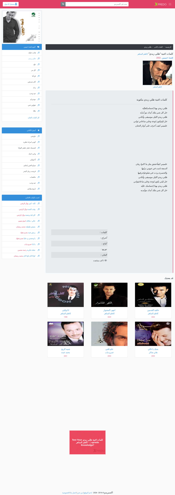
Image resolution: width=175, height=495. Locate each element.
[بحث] (63, 4)
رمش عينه (33, 233)
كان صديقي (33, 82)
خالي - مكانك (32, 221)
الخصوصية (66, 493)
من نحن (80, 493)
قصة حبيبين (167, 57)
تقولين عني (33, 105)
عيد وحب (34, 93)
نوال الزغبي (24, 203)
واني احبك (34, 154)
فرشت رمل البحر (31, 171)
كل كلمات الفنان (33, 118)
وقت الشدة (33, 209)
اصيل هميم (22, 221)
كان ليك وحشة (32, 215)
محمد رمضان (21, 227)
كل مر (35, 70)
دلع (36, 64)
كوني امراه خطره (31, 142)
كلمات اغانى (158, 47)
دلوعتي (35, 136)
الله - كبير (33, 203)
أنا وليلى (34, 160)
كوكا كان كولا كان (31, 256)
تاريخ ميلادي (33, 189)
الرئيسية (168, 47)
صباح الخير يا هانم (31, 165)
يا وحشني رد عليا (31, 238)
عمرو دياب (28, 244)
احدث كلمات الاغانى (32, 198)
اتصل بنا (73, 493)
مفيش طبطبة (32, 227)
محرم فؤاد (24, 233)
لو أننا (35, 76)
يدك (36, 88)
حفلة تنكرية (33, 250)
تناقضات (34, 177)
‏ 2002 (158, 58)
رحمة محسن (22, 250)
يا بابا (35, 244)
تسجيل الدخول (10, 4)
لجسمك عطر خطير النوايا (28, 148)
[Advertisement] (109, 27)
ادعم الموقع (88, 493)
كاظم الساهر (142, 54)
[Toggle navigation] (170, 4)
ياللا (36, 111)
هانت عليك (33, 53)
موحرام (34, 99)
